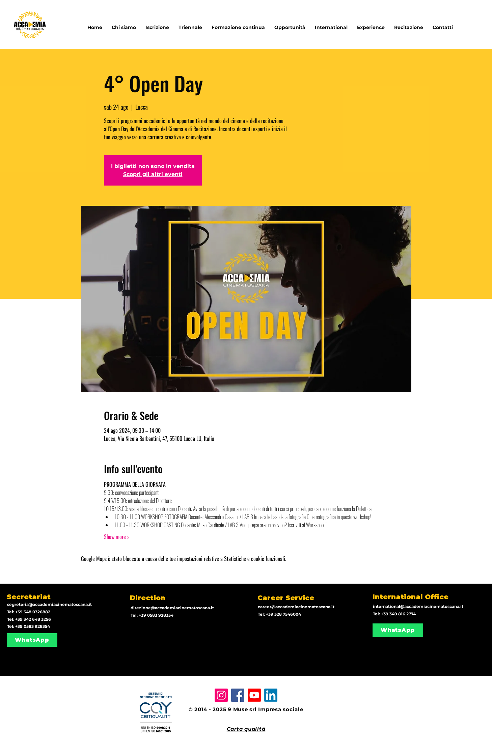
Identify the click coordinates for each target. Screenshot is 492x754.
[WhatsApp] (32, 640)
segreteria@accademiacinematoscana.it (49, 604)
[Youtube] (254, 695)
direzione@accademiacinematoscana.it (172, 607)
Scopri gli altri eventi (153, 174)
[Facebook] (237, 695)
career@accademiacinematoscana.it (296, 606)
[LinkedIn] (270, 695)
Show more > (116, 536)
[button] (331, 24)
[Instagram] (221, 695)
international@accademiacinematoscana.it (418, 606)
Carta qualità (246, 729)
